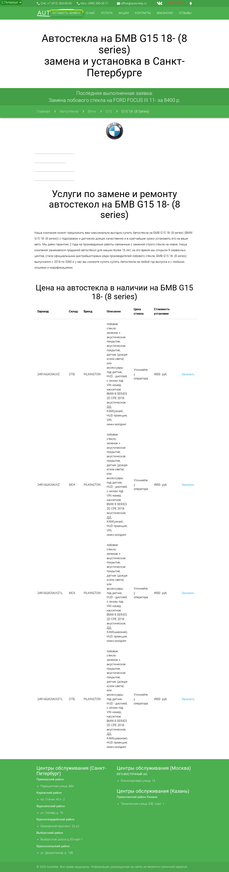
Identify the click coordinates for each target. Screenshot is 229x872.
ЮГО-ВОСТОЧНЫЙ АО (132, 774)
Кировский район (49, 793)
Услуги (106, 13)
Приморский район (50, 779)
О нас (90, 13)
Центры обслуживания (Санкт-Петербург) (71, 770)
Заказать (188, 374)
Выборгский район (49, 833)
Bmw (92, 111)
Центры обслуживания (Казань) (153, 791)
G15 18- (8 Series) (135, 111)
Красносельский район (53, 846)
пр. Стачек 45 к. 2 (52, 799)
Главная (43, 111)
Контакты (143, 13)
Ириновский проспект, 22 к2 (59, 826)
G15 (108, 111)
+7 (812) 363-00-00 (59, 3)
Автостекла (68, 111)
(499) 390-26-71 (98, 3)
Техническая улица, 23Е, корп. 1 (142, 804)
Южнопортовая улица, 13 (138, 781)
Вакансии (165, 13)
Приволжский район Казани (137, 797)
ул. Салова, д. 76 (51, 813)
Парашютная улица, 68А (57, 786)
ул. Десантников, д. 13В (56, 853)
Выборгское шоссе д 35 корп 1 (61, 839)
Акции (124, 13)
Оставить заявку (66, 13)
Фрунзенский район (50, 806)
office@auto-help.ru (134, 3)
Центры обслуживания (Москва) (154, 768)
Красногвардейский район (55, 819)
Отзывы (185, 13)
